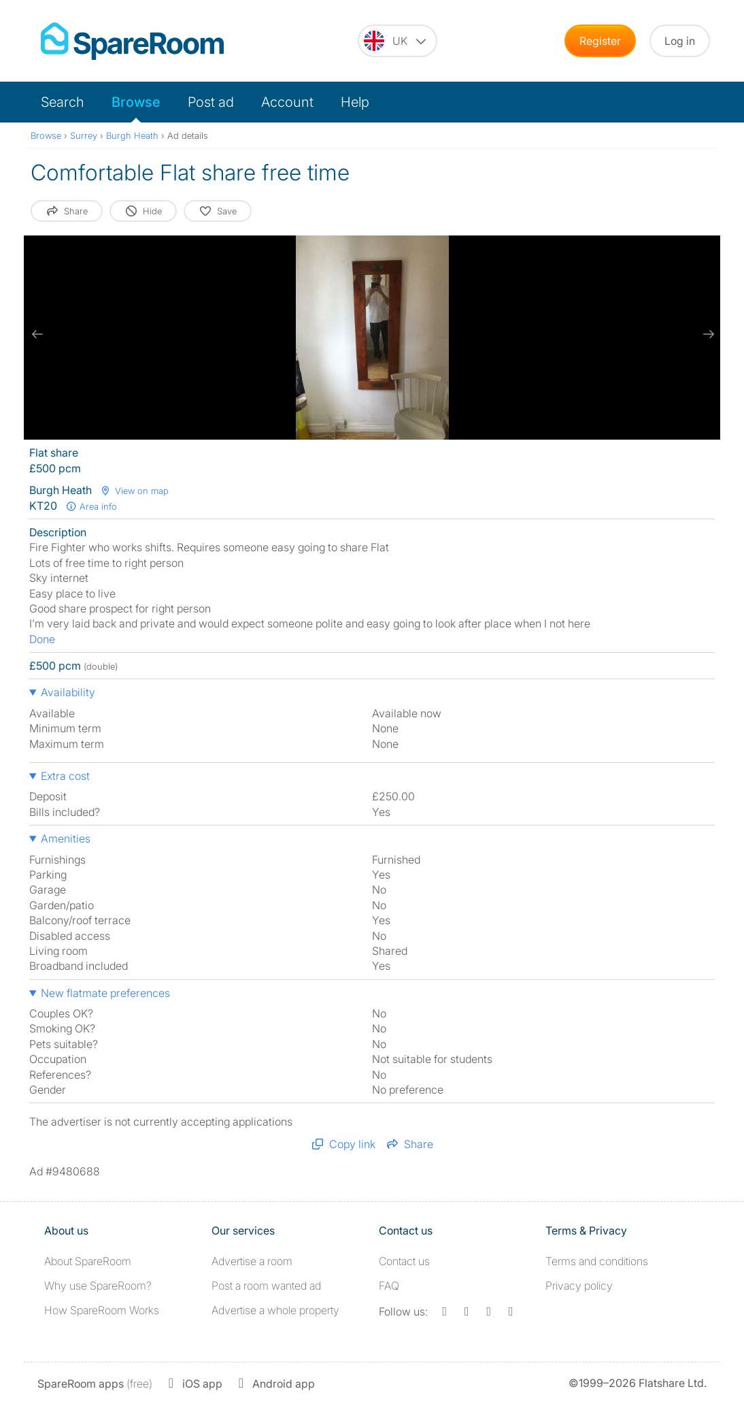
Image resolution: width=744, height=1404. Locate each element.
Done (42, 639)
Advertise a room (252, 1261)
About (87, 1261)
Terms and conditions (596, 1261)
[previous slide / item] (37, 334)
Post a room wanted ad (266, 1285)
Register (600, 41)
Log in (679, 41)
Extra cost (65, 776)
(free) (94, 1383)
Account (287, 102)
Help (355, 102)
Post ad (211, 102)
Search (62, 102)
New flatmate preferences (105, 993)
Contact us (404, 1261)
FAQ (389, 1285)
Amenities (65, 838)
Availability (68, 692)
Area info (91, 506)
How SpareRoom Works (101, 1310)
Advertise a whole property (275, 1310)
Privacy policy (579, 1285)
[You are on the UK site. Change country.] (397, 41)
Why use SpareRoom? (98, 1285)
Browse (136, 102)
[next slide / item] (706, 334)
